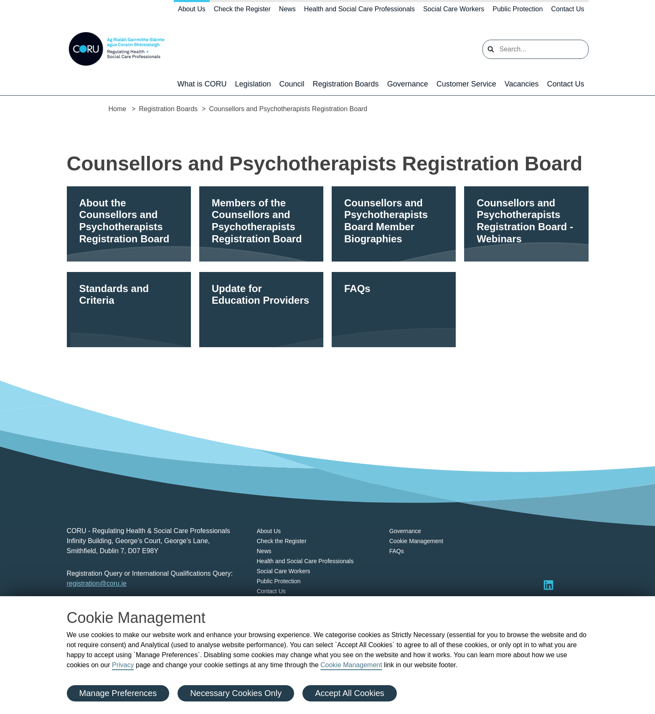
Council (292, 84)
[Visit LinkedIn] (548, 585)
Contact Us (567, 9)
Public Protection (518, 9)
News (287, 9)
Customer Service (466, 84)
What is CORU (201, 84)
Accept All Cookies (349, 693)
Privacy (123, 664)
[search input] (535, 49)
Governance (407, 84)
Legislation (253, 84)
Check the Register (242, 9)
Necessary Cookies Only (236, 693)
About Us (192, 9)
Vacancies (522, 84)
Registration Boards (346, 84)
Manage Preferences (118, 693)
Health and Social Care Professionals (359, 9)
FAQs (396, 551)
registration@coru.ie (97, 583)
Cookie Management (351, 664)
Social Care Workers (453, 9)
